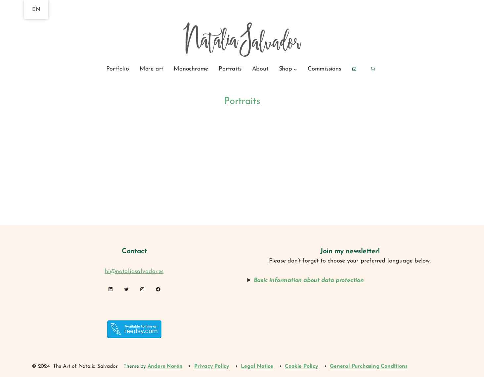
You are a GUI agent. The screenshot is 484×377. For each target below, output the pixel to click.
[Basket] (373, 69)
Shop (285, 69)
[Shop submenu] (295, 69)
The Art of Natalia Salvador (85, 366)
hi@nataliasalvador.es (134, 271)
